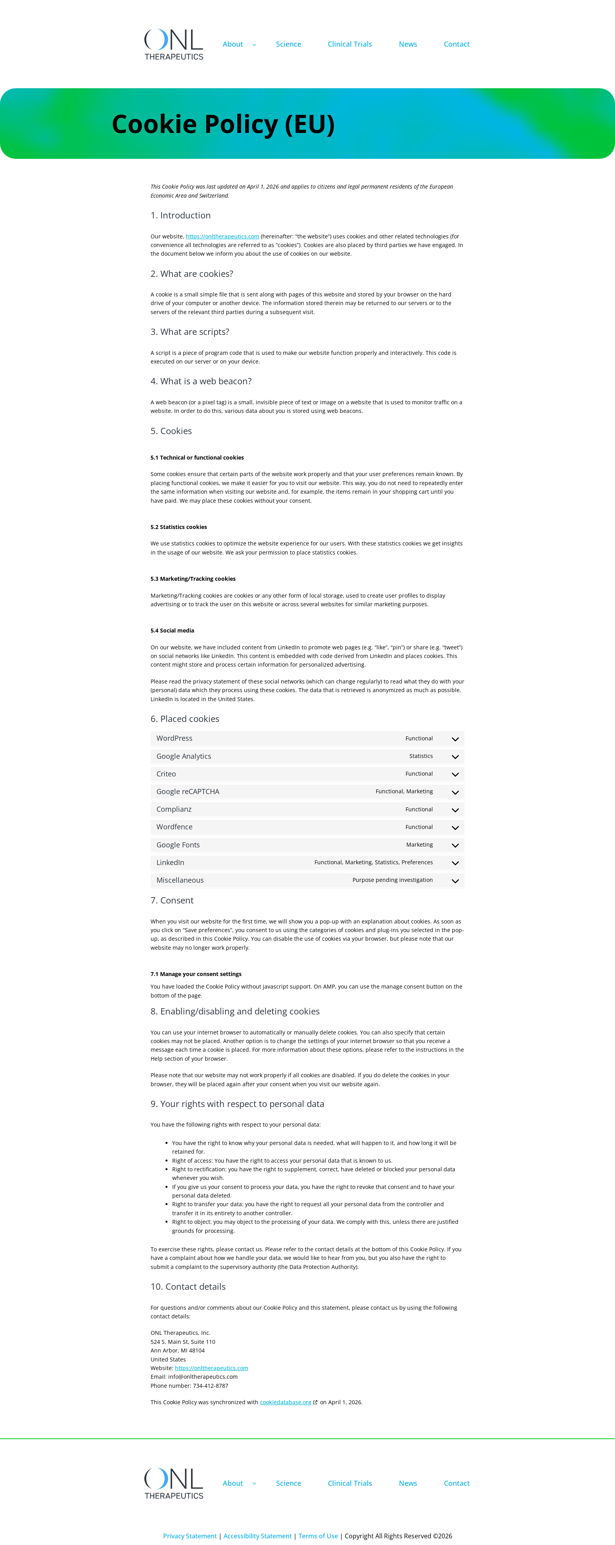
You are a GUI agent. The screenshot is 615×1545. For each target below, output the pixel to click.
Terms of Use (318, 1536)
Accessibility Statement (258, 1536)
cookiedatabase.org (285, 1402)
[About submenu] (254, 44)
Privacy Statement (190, 1536)
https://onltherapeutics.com (222, 236)
